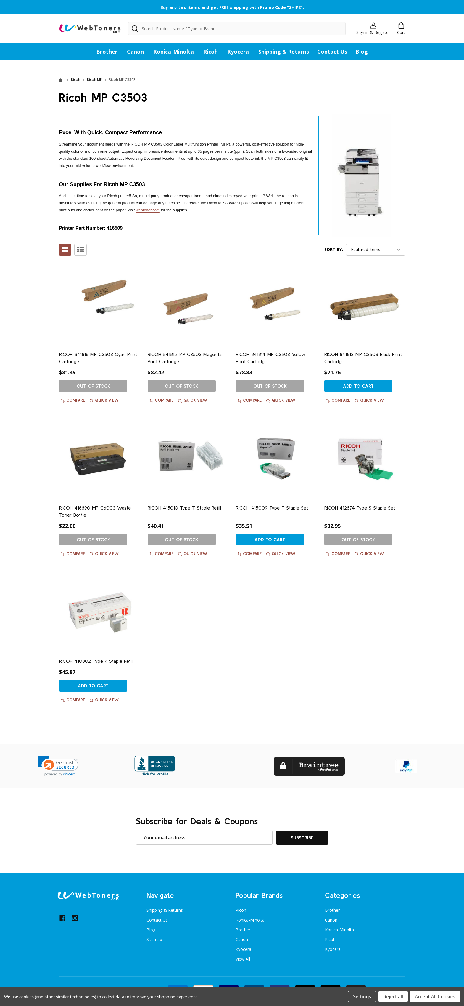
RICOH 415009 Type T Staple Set (272, 507)
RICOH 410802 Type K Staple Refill (96, 661)
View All (243, 959)
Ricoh (210, 51)
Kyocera (238, 51)
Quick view (104, 400)
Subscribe (302, 837)
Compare (73, 400)
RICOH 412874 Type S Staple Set (359, 507)
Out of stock (93, 386)
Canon (135, 51)
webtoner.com (148, 210)
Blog (361, 51)
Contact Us (332, 51)
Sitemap (154, 939)
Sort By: (333, 249)
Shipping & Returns (283, 51)
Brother (106, 51)
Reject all (393, 996)
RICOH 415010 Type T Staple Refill (184, 507)
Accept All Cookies (435, 996)
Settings (362, 996)
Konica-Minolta (173, 51)
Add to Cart (358, 386)
